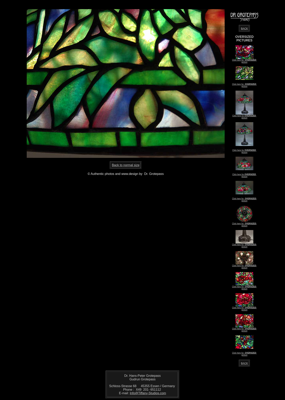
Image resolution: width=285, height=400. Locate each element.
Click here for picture (244, 61)
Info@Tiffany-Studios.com (148, 393)
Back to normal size (126, 165)
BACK (244, 28)
